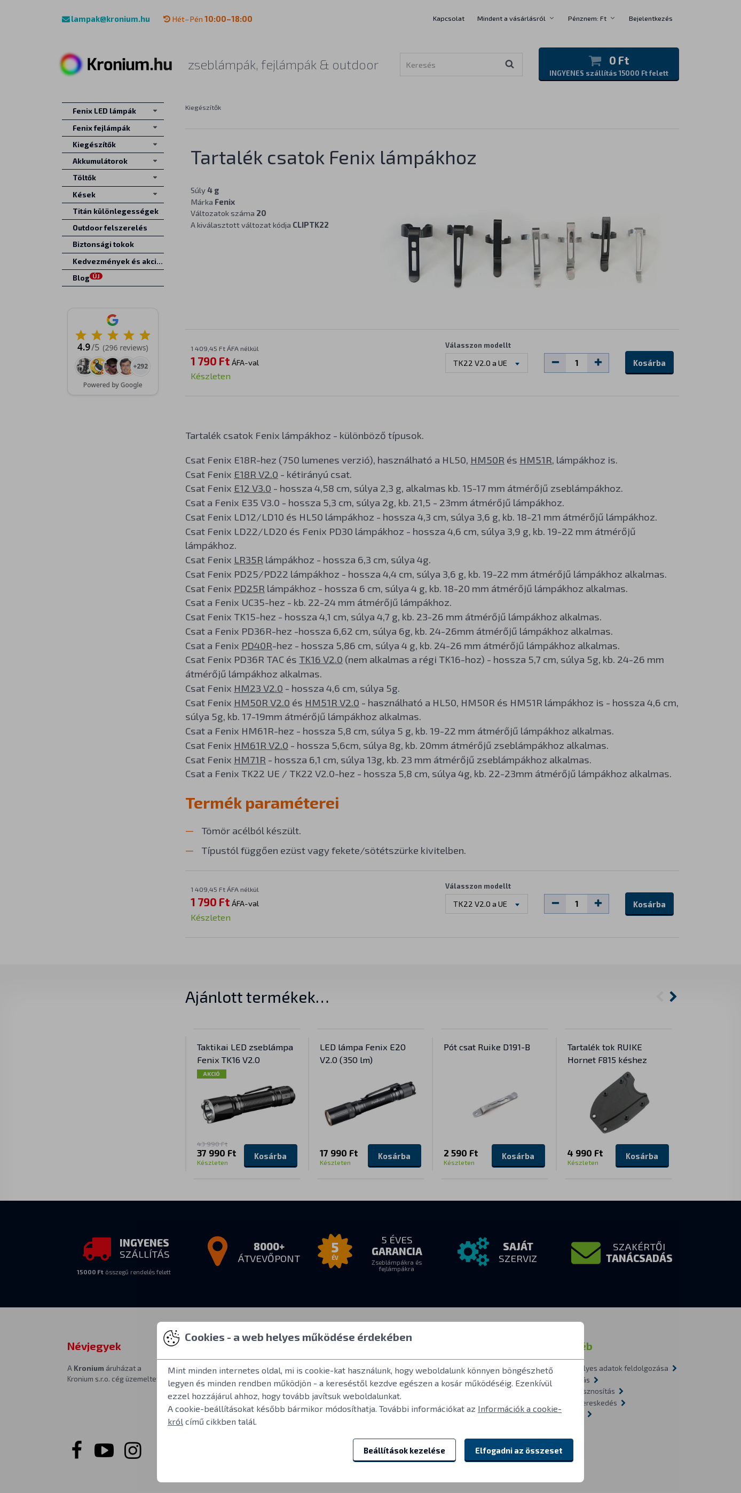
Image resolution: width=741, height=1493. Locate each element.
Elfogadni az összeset (519, 1450)
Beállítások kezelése (404, 1450)
